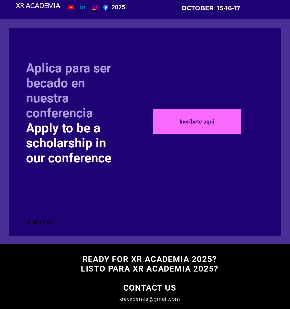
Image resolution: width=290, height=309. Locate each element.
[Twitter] (36, 222)
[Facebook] (29, 222)
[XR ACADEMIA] (38, 6)
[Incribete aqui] (197, 121)
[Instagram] (42, 222)
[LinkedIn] (49, 222)
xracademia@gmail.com (149, 299)
